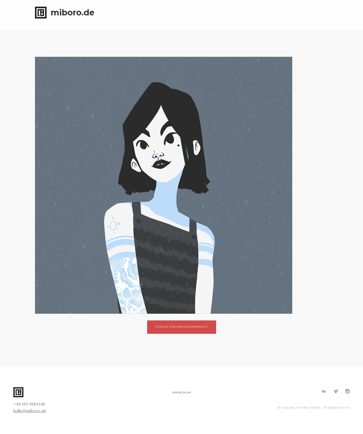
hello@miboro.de (29, 410)
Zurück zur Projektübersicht (181, 326)
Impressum (181, 392)
